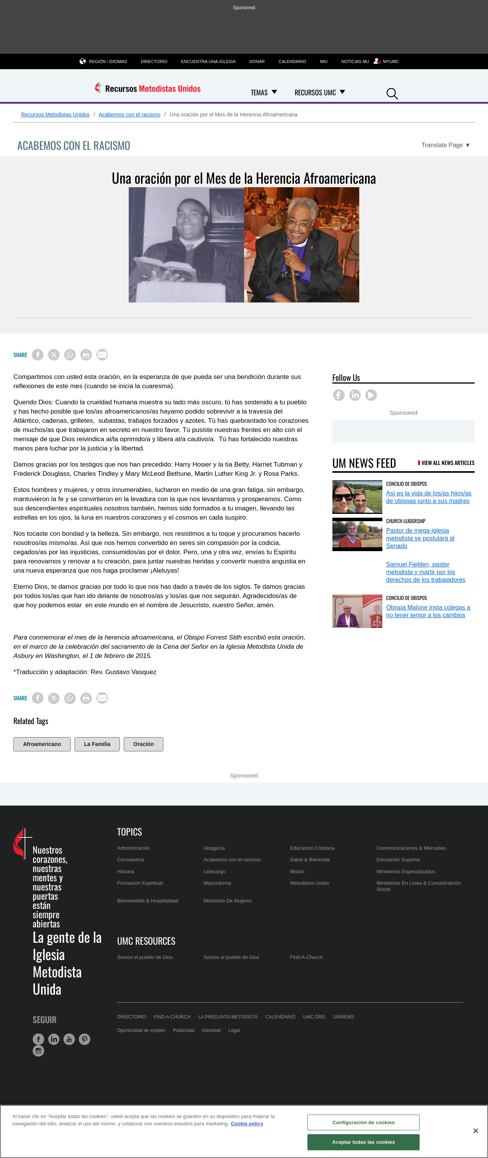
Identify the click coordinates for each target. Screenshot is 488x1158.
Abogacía (214, 848)
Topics (129, 831)
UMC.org (314, 1017)
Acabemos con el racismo (129, 114)
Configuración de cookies (363, 1122)
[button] (392, 93)
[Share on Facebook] (37, 355)
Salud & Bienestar (310, 859)
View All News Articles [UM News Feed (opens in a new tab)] (448, 463)
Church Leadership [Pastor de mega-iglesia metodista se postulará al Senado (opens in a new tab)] (405, 521)
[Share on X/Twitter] (54, 355)
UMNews (343, 1017)
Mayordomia (217, 883)
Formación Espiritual (140, 883)
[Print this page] (86, 355)
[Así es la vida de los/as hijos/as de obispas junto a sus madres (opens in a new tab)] (357, 497)
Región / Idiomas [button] (108, 61)
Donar (257, 61)
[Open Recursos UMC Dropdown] (342, 92)
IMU (324, 61)
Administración (133, 848)
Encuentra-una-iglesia (208, 61)
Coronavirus (130, 859)
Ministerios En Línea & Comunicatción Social (419, 886)
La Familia (97, 744)
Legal (234, 1030)
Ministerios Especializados (406, 871)
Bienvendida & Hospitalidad (147, 901)
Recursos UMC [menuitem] (315, 92)
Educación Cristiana (312, 848)
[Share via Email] (102, 355)
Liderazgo (215, 871)
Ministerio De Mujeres (228, 901)
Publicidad (183, 1030)
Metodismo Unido (309, 883)
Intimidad (211, 1030)
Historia (125, 871)
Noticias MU (355, 61)
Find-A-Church (306, 957)
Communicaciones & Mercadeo (411, 848)
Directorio (154, 61)
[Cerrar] (475, 1130)
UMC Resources (146, 940)
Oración (143, 744)
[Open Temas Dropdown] (274, 92)
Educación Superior (398, 859)
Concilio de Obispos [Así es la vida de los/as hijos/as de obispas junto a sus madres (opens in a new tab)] (406, 483)
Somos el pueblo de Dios (145, 957)
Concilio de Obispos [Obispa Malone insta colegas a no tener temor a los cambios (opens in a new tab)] (406, 597)
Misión (297, 871)
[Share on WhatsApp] (70, 355)
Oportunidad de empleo (141, 1030)
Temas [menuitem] (259, 92)
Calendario (292, 61)
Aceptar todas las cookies (363, 1142)
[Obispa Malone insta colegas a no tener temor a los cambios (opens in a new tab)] (357, 611)
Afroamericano (42, 744)
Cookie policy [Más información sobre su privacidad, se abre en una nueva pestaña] (247, 1123)
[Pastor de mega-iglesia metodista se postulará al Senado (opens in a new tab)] (357, 534)
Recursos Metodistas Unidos (55, 114)
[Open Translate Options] (446, 145)
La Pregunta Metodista (228, 1017)
